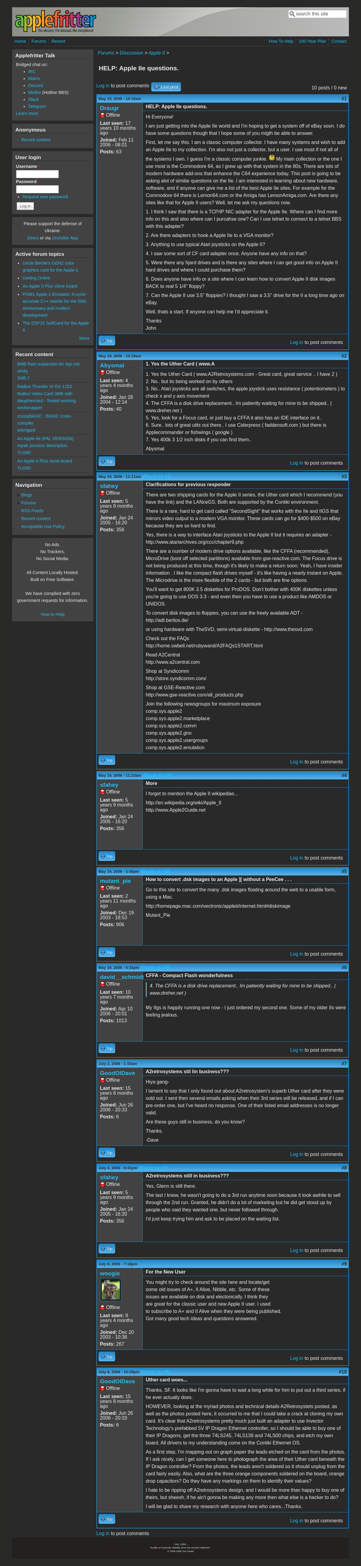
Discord (35, 85)
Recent (58, 41)
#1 (344, 98)
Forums (39, 41)
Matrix (34, 78)
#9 (344, 1264)
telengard (26, 430)
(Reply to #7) (153, 1167)
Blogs (26, 495)
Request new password (45, 196)
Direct (33, 237)
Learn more (27, 113)
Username (28, 166)
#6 (344, 967)
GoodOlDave (117, 1073)
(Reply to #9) (155, 1371)
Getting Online (36, 277)
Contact (339, 41)
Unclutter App (65, 237)
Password (28, 181)
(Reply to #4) (155, 871)
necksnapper (29, 407)
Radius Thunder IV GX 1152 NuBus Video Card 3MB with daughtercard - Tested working (46, 393)
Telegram (37, 106)
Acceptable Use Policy (43, 526)
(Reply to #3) (157, 775)
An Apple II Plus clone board (49, 286)
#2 (344, 356)
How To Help (281, 41)
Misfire (34, 92)
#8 (344, 1167)
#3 (344, 476)
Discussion (131, 52)
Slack (33, 99)
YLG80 (24, 452)
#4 (344, 775)
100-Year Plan (312, 41)
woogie (110, 1273)
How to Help (53, 614)
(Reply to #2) (157, 476)
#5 (344, 871)
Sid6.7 (23, 378)
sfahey (109, 486)
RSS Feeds (32, 510)
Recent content (36, 139)
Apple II (157, 52)
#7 (344, 1063)
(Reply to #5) (155, 967)
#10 (343, 1371)
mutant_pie (115, 881)
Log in (103, 85)
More (84, 338)
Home (20, 41)
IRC (32, 71)
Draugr (109, 108)
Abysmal (112, 365)
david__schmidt (122, 977)
